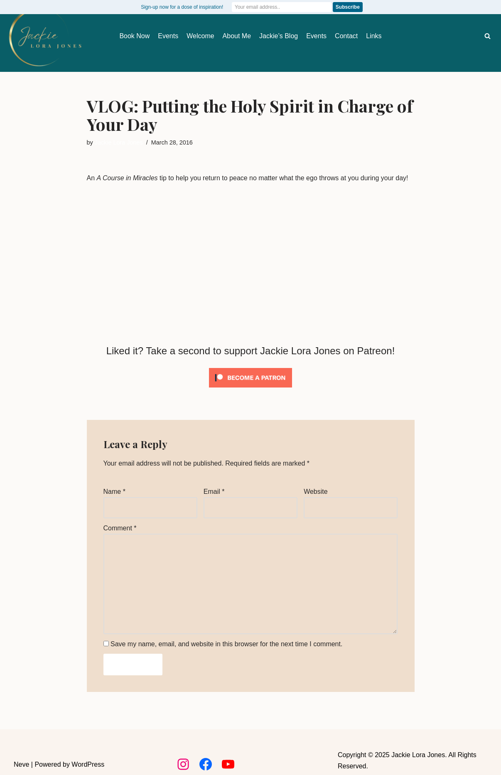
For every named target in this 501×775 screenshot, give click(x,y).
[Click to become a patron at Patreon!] (250, 389)
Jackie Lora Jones (119, 142)
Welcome (200, 35)
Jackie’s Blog (278, 35)
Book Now (134, 35)
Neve (21, 764)
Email (214, 491)
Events (168, 35)
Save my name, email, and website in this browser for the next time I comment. (226, 643)
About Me (237, 35)
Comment (120, 528)
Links (373, 35)
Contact (346, 35)
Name (114, 491)
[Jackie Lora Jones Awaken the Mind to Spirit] (44, 37)
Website (316, 491)
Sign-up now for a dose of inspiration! (182, 7)
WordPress (87, 764)
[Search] (487, 36)
